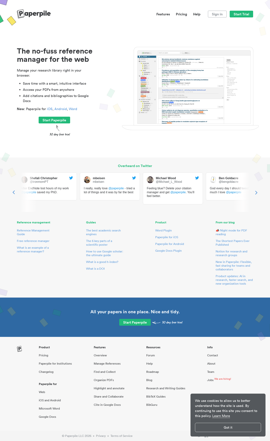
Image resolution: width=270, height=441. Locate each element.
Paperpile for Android (169, 244)
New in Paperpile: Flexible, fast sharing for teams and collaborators (234, 265)
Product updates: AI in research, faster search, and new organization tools (234, 279)
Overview (100, 355)
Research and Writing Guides (165, 388)
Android (60, 109)
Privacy (101, 436)
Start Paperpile (54, 120)
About (211, 363)
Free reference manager (33, 241)
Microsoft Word (49, 408)
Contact (212, 355)
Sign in (217, 14)
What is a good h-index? (102, 262)
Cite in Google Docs (107, 405)
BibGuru (151, 405)
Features (163, 14)
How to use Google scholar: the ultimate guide (104, 253)
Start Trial (241, 14)
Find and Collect (105, 372)
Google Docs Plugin (168, 250)
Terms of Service (121, 436)
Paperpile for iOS (166, 237)
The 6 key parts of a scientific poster (99, 242)
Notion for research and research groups (231, 253)
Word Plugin (163, 230)
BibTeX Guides (156, 396)
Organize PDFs (104, 380)
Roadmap (152, 372)
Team (210, 372)
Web (42, 392)
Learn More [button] (221, 416)
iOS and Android (50, 400)
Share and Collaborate (109, 396)
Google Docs (47, 417)
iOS (49, 109)
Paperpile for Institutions (55, 363)
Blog (149, 380)
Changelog (46, 372)
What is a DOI (95, 268)
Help (196, 14)
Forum (150, 355)
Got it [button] (228, 427)
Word (73, 109)
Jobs (210, 380)
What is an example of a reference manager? (33, 249)
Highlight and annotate (109, 388)
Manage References (107, 363)
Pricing (181, 14)
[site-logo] (34, 14)
